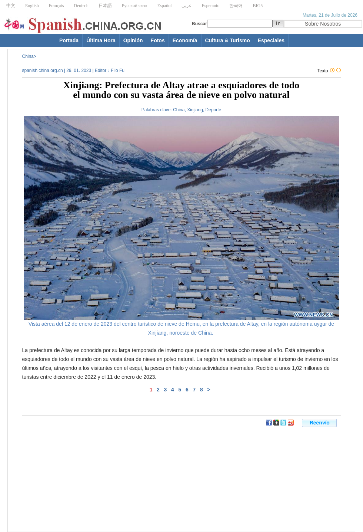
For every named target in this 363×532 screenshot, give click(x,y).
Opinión (133, 40)
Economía (185, 40)
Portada (69, 40)
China (28, 56)
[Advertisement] (98, 437)
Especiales (271, 40)
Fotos (158, 40)
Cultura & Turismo (227, 40)
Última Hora (101, 40)
